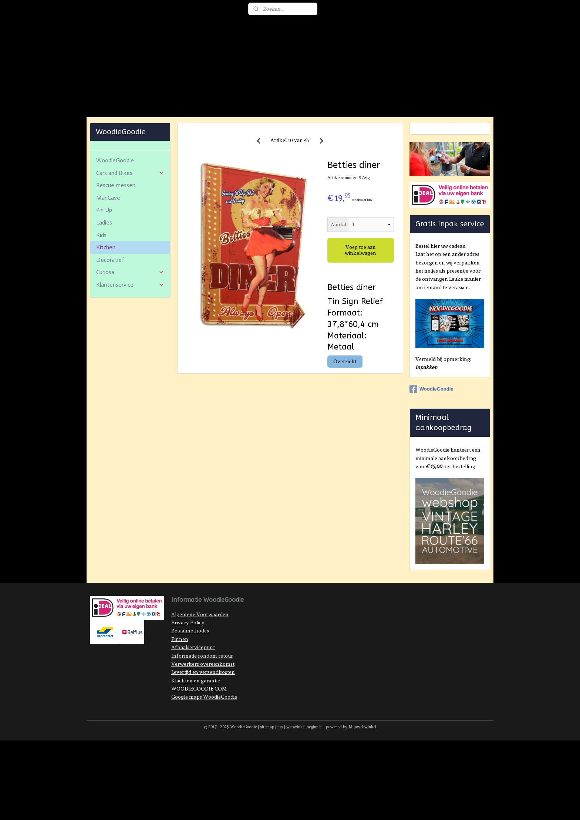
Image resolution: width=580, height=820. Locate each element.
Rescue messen (115, 218)
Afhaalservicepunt (193, 681)
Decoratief (110, 293)
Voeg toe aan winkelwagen (360, 283)
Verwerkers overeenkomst (203, 697)
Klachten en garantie (195, 714)
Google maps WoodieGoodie (204, 730)
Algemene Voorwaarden (200, 648)
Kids (101, 268)
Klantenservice (130, 317)
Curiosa (130, 305)
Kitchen (105, 280)
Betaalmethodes (190, 664)
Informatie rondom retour (202, 689)
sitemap (267, 760)
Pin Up (104, 243)
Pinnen (179, 672)
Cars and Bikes (130, 206)
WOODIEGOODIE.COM (199, 722)
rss (280, 760)
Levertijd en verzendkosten (203, 705)
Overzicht (344, 395)
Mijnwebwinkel (362, 760)
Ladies (104, 255)
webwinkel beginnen (304, 760)
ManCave (108, 230)
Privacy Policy (188, 656)
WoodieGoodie (115, 193)
